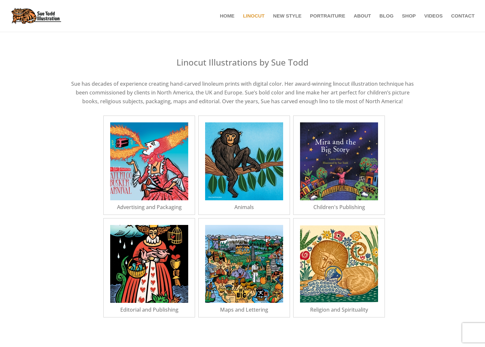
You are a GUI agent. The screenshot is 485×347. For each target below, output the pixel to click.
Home (227, 16)
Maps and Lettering (244, 309)
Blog (386, 16)
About (362, 16)
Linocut (254, 16)
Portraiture (327, 16)
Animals (244, 207)
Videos (433, 16)
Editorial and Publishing (149, 309)
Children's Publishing (339, 207)
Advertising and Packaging (149, 207)
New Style (287, 16)
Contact (463, 16)
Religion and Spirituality (339, 309)
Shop (409, 16)
